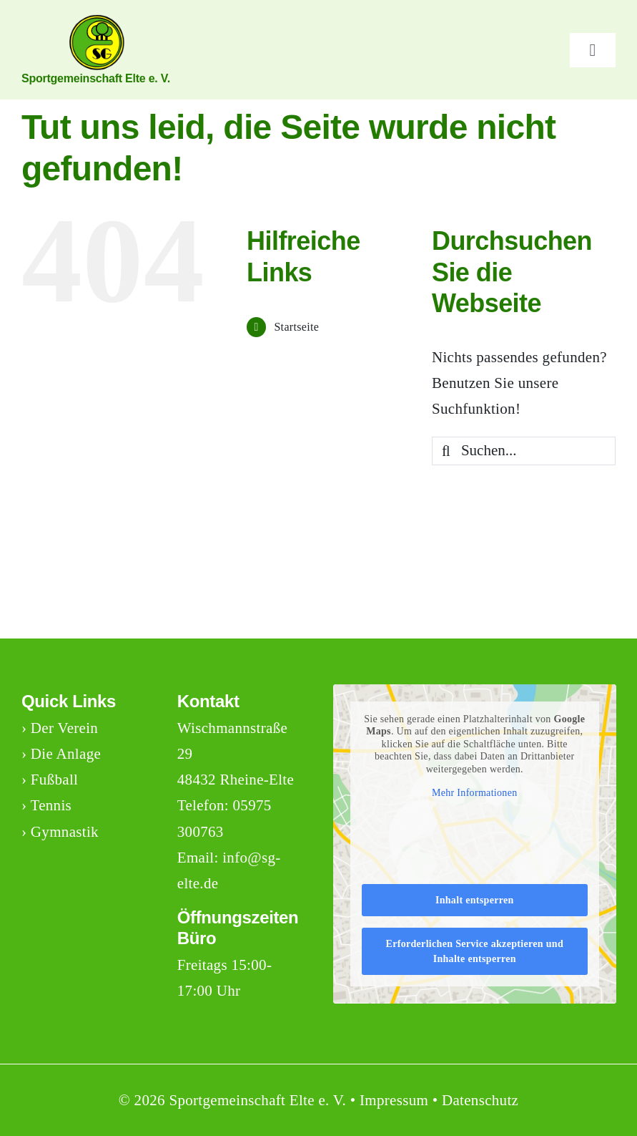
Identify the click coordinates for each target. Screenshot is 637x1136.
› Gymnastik (60, 831)
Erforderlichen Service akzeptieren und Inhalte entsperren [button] (474, 951)
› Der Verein (59, 728)
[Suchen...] (524, 451)
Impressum (394, 1100)
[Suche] (446, 451)
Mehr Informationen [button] (474, 792)
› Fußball (49, 779)
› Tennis (46, 805)
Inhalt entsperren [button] (474, 900)
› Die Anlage (61, 753)
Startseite (296, 327)
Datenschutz (480, 1100)
